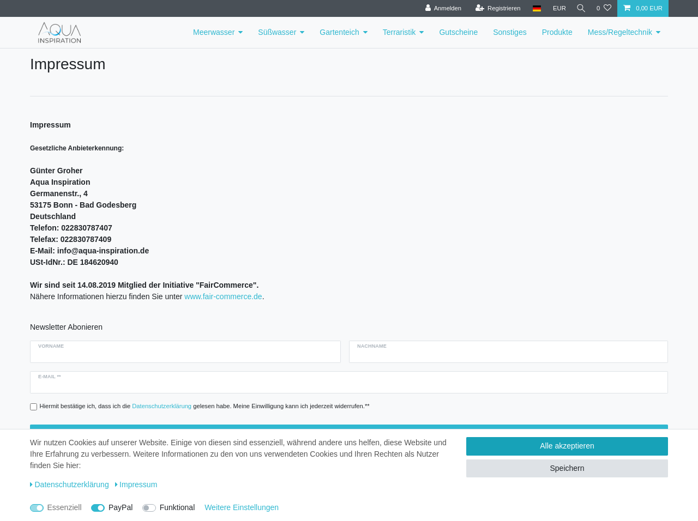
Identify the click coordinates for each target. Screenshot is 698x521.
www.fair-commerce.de (223, 296)
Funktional (177, 507)
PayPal (121, 507)
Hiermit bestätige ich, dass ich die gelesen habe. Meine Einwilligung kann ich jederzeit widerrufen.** (205, 406)
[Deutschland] (533, 8)
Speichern (567, 468)
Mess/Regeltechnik (620, 32)
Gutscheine (458, 32)
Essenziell (64, 507)
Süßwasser (277, 32)
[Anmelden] (440, 8)
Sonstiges (509, 32)
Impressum (136, 484)
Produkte (557, 32)
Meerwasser (213, 32)
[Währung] (556, 8)
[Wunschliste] (604, 8)
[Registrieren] (494, 8)
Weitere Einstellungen (241, 507)
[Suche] (580, 8)
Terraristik (399, 32)
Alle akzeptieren (567, 445)
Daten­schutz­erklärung (69, 484)
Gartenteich (339, 32)
